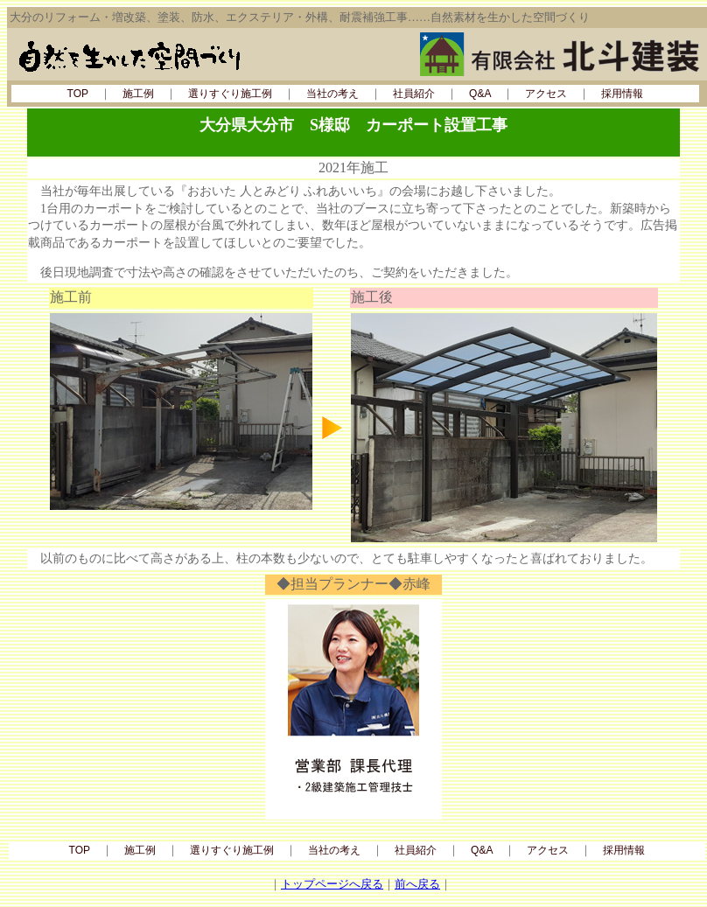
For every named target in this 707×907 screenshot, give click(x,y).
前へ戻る (417, 883)
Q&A (480, 93)
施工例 (138, 93)
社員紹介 (414, 93)
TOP (77, 93)
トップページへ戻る (332, 883)
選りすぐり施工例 (230, 93)
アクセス (546, 93)
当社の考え (332, 93)
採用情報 (622, 93)
